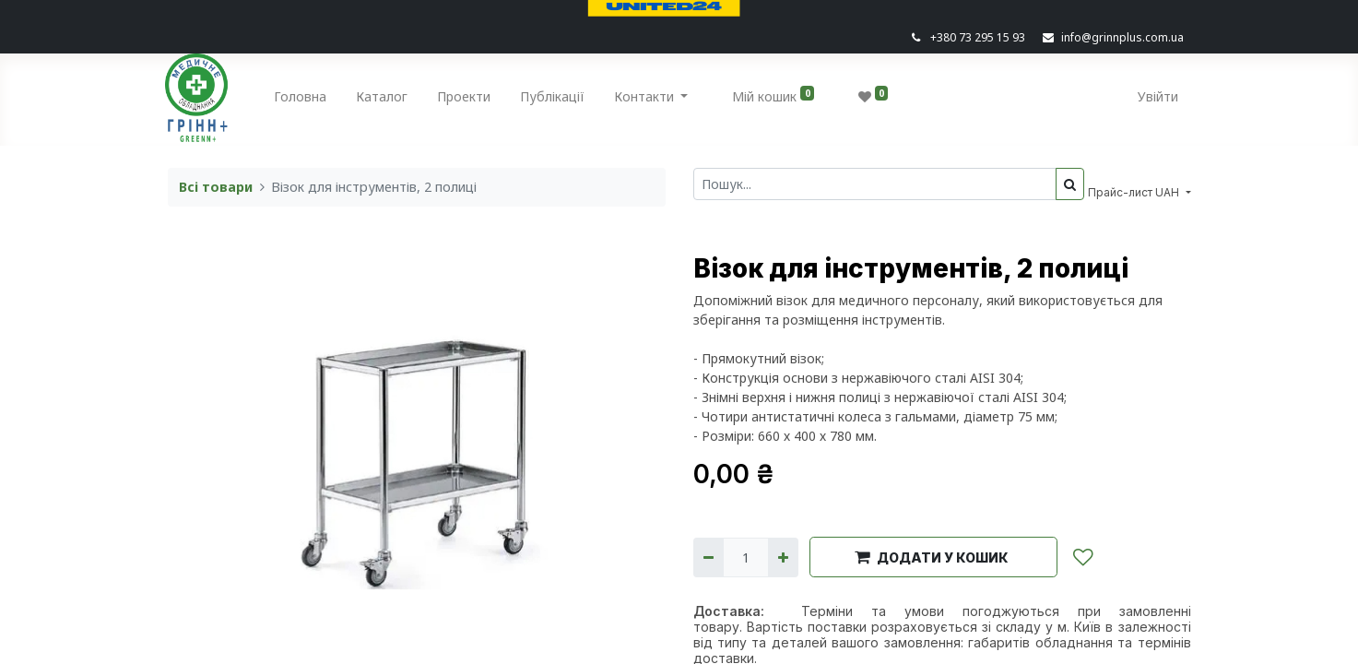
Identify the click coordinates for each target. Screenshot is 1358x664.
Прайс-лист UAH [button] (1135, 192)
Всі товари (216, 187)
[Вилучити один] (708, 557)
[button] (933, 557)
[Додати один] (783, 557)
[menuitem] (302, 100)
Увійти (1156, 96)
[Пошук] (1070, 184)
